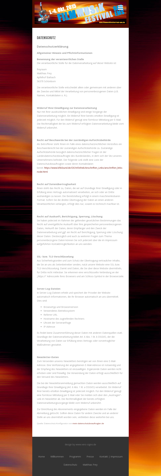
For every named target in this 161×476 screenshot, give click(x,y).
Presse (90, 456)
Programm (75, 456)
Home (41, 456)
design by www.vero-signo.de (80, 444)
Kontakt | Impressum (111, 456)
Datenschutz (70, 464)
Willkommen (57, 456)
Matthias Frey (90, 464)
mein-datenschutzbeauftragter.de (88, 423)
